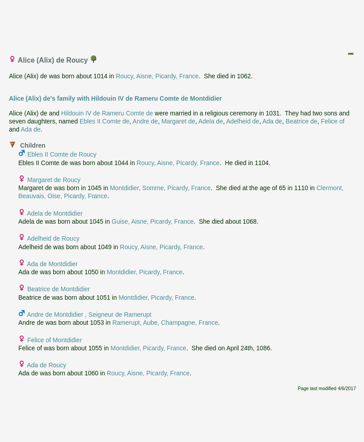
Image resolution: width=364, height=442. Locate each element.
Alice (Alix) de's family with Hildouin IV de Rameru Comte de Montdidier (115, 98)
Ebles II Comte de (104, 121)
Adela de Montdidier (55, 213)
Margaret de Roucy (53, 179)
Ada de (272, 121)
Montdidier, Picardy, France (144, 272)
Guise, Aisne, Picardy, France (153, 221)
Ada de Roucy (46, 365)
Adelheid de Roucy (53, 238)
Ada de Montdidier (52, 264)
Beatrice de (301, 121)
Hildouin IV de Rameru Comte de (107, 113)
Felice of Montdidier (54, 340)
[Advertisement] (182, 24)
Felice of (332, 121)
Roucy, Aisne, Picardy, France (157, 76)
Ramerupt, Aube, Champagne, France (165, 322)
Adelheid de (242, 121)
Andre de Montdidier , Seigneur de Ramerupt (89, 314)
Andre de (145, 121)
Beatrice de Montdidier (58, 289)
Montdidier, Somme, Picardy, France (160, 187)
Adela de (210, 121)
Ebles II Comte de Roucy (62, 154)
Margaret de (178, 121)
